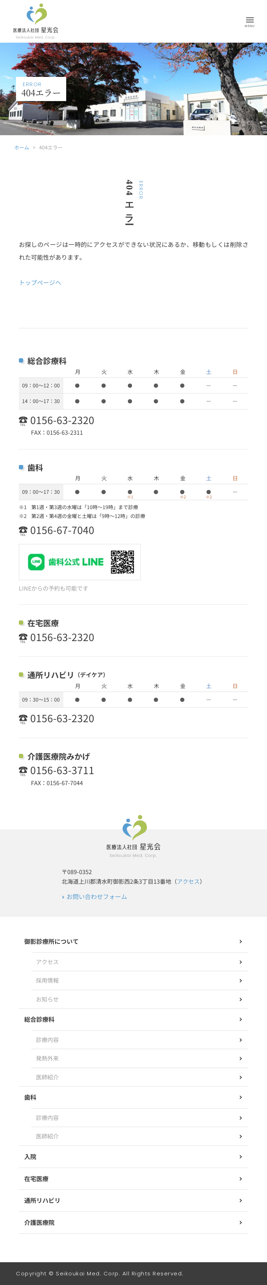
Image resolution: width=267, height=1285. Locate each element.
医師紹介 (47, 1077)
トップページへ (40, 282)
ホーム (21, 147)
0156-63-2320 (62, 420)
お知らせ (47, 999)
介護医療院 (39, 1222)
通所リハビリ (42, 1200)
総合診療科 (39, 1019)
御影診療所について (51, 941)
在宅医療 (36, 1178)
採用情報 (47, 980)
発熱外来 (47, 1058)
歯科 (30, 1097)
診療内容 (47, 1039)
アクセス (188, 881)
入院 (30, 1156)
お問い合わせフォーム (97, 896)
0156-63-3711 (62, 770)
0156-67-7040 (62, 530)
